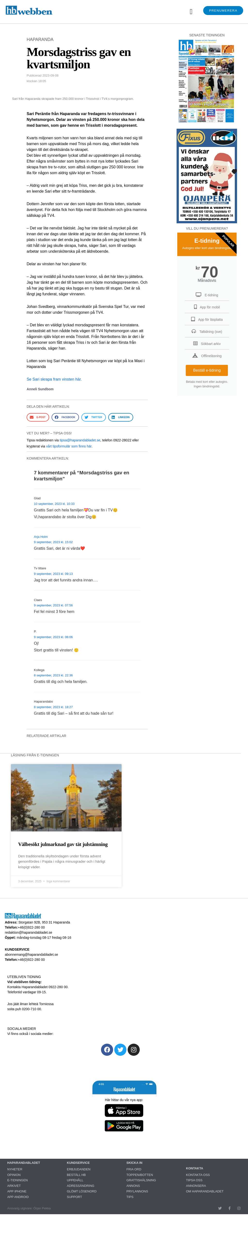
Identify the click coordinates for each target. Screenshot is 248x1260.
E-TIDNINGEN (17, 1180)
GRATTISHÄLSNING (141, 1180)
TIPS (129, 1197)
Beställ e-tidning (207, 370)
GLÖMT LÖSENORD (82, 1191)
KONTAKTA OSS (198, 1175)
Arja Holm (41, 537)
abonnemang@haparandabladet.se (31, 954)
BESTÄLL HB (76, 1175)
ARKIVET (14, 1186)
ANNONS (133, 1186)
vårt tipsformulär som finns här (69, 446)
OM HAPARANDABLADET (205, 1191)
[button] (191, 11)
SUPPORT (74, 1197)
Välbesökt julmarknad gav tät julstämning (63, 844)
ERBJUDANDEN (79, 1169)
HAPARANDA (40, 39)
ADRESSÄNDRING (80, 1186)
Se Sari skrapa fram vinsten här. (54, 379)
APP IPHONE (16, 1191)
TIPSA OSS (194, 1180)
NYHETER (14, 1169)
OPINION (14, 1175)
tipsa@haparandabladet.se (80, 440)
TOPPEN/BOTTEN (139, 1175)
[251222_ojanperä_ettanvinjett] (207, 222)
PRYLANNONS (137, 1191)
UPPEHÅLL (75, 1180)
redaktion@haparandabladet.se (28, 932)
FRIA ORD (133, 1169)
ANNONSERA (196, 1186)
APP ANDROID (18, 1197)
